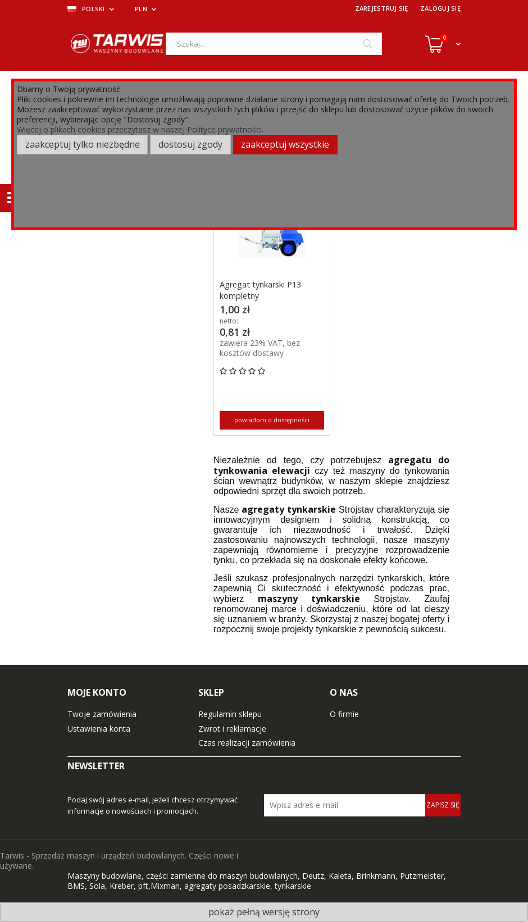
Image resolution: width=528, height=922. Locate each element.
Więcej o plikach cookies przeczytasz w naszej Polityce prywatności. (140, 129)
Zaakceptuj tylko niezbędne (82, 144)
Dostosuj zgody (190, 144)
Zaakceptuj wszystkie (285, 144)
